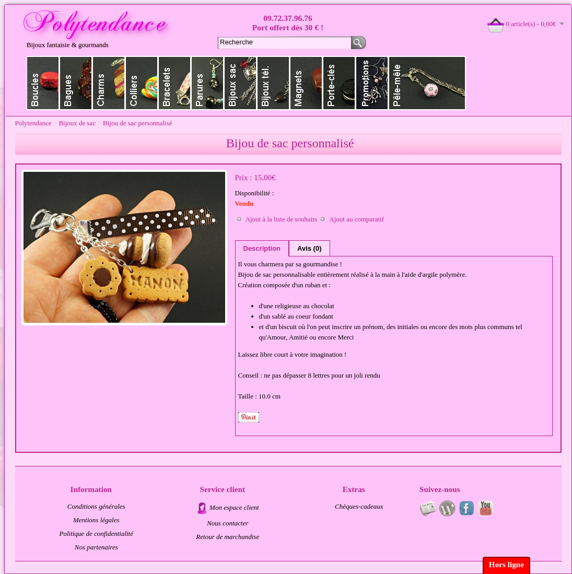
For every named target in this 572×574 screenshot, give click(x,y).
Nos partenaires (96, 547)
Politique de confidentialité (96, 533)
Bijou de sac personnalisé (137, 123)
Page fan (466, 508)
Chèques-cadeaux (359, 506)
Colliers (141, 83)
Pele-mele (427, 83)
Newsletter (427, 508)
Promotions (372, 83)
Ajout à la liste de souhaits (282, 219)
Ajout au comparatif (356, 219)
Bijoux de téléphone (273, 83)
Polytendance (33, 123)
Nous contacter (227, 523)
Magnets (306, 83)
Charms (108, 83)
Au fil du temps (447, 508)
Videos (485, 508)
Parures (207, 83)
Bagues (76, 83)
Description (262, 248)
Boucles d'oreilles (43, 83)
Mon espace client (234, 507)
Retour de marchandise (227, 537)
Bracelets (174, 83)
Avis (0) (309, 248)
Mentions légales (96, 520)
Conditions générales (96, 506)
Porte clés (339, 83)
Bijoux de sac (240, 83)
